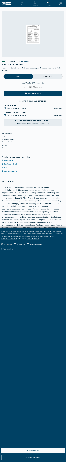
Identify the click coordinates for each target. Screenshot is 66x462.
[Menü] (60, 3)
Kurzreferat (7, 160)
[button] (34, 4)
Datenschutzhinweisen (9, 238)
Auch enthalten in (9, 171)
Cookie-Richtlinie (33, 238)
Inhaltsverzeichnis (9, 164)
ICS (4, 167)
